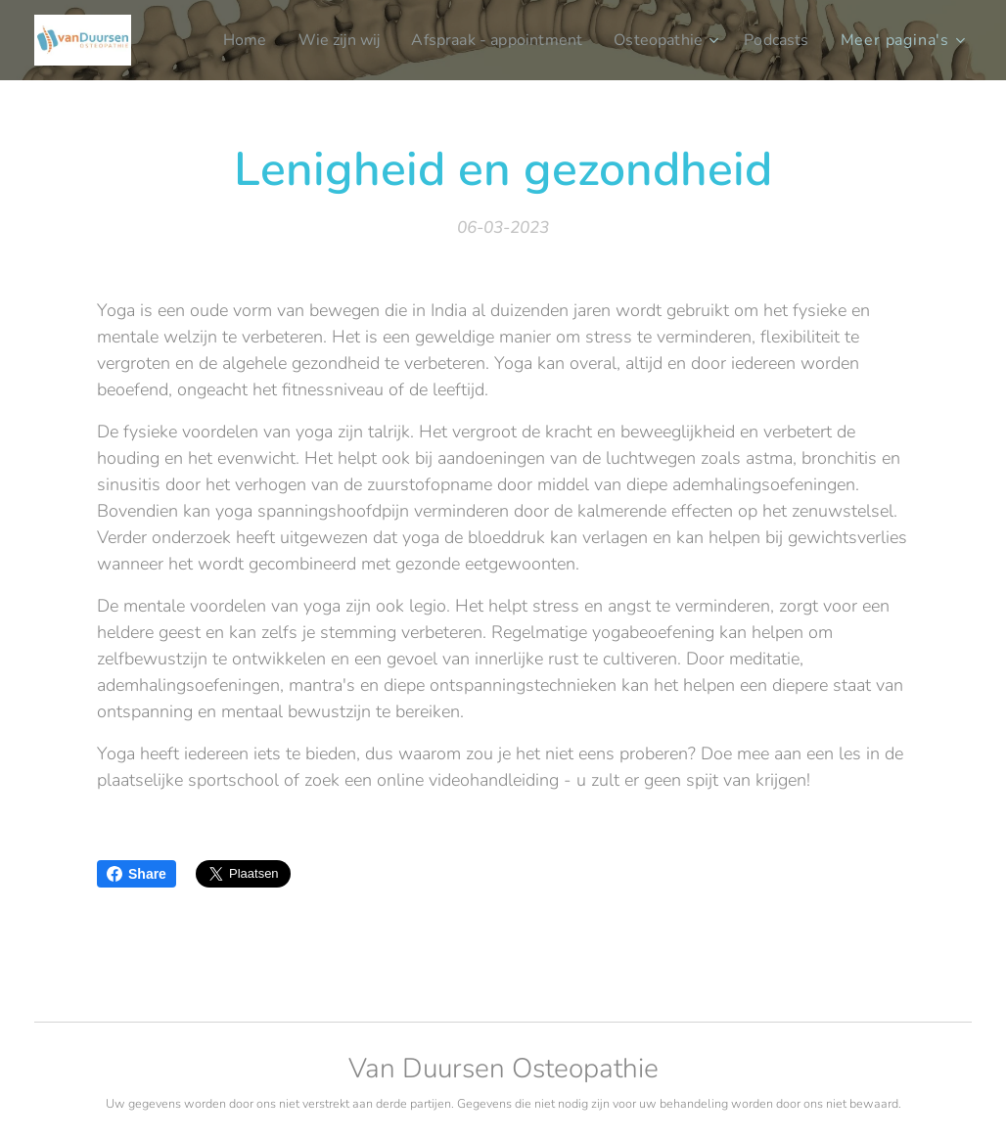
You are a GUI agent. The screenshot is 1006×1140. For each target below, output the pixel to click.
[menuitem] (218, 40)
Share (136, 874)
